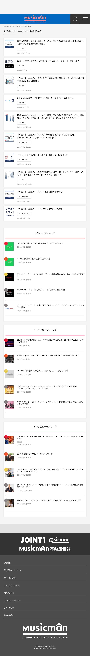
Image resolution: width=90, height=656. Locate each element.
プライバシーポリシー (12, 600)
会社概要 (7, 563)
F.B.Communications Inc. (47, 646)
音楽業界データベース (12, 570)
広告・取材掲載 (10, 578)
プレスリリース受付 (11, 585)
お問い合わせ (9, 593)
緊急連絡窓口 (9, 615)
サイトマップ (9, 608)
